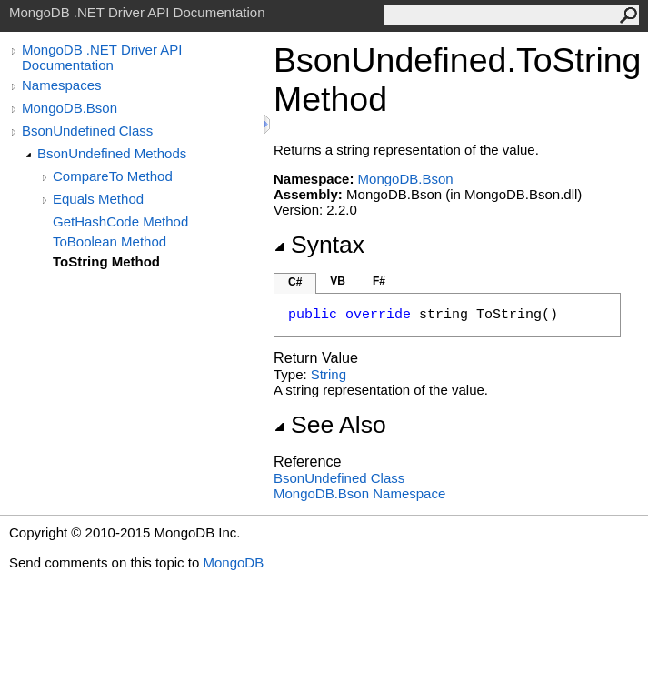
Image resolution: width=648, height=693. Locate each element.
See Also (330, 424)
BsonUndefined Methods (111, 153)
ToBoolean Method (109, 241)
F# (379, 281)
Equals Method (98, 198)
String (328, 374)
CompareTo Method (113, 176)
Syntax (319, 244)
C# (295, 282)
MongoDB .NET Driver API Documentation (102, 57)
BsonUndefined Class (87, 130)
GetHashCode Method (120, 221)
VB (337, 281)
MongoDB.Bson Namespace (359, 493)
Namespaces (62, 85)
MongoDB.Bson (69, 108)
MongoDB (233, 562)
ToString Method (106, 261)
